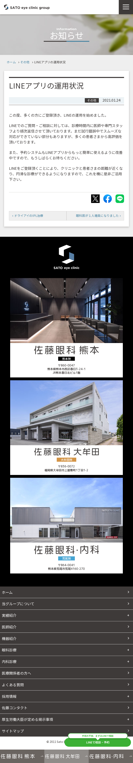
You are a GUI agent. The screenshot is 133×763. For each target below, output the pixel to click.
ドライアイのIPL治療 (28, 215)
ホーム (11, 62)
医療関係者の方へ (16, 673)
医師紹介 (9, 626)
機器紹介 (9, 638)
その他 (24, 62)
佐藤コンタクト (14, 707)
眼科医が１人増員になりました (97, 215)
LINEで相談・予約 (98, 741)
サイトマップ (13, 730)
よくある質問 (13, 684)
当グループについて (18, 603)
